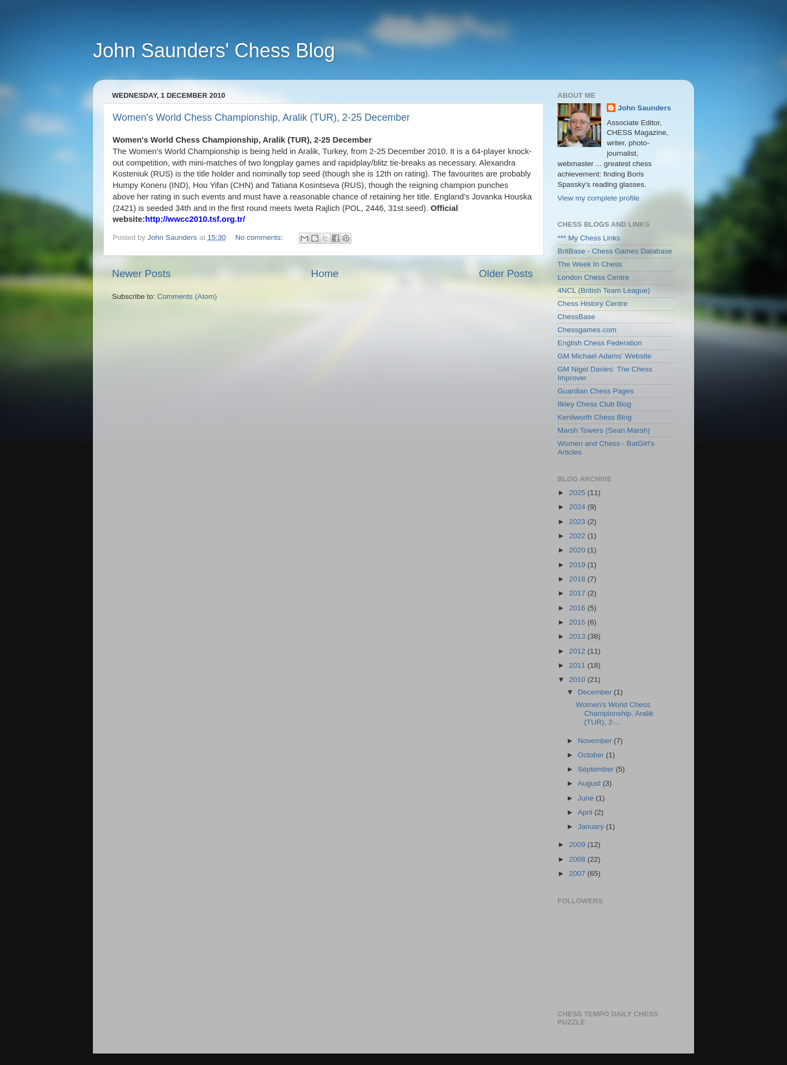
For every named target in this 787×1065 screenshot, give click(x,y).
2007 (578, 873)
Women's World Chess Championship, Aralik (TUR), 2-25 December (261, 117)
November (596, 741)
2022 (578, 536)
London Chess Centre (593, 277)
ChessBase (576, 317)
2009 (578, 844)
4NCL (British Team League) (603, 290)
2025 (578, 493)
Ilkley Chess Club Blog (594, 404)
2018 (578, 579)
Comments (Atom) (187, 296)
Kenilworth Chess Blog (594, 417)
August (590, 783)
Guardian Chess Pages (595, 391)
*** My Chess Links (588, 238)
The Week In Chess (589, 264)
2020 (578, 550)
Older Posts (506, 273)
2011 (578, 665)
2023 (578, 521)
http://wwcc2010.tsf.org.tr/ (195, 219)
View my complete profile (598, 198)
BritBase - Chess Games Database (614, 251)
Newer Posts (141, 273)
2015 (578, 622)
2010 (578, 679)
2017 (578, 593)
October (592, 755)
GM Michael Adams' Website (604, 356)
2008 (578, 859)
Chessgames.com (586, 330)
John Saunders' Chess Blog (214, 50)
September (597, 769)
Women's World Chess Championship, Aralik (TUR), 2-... (615, 713)
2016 (578, 608)
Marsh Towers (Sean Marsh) (603, 430)
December (596, 692)
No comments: (260, 237)
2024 (578, 507)
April (586, 812)
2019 (578, 565)
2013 (578, 636)
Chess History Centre (592, 303)
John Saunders (644, 108)
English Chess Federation (599, 343)
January (592, 826)
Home (324, 273)
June (587, 798)
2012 (578, 651)
